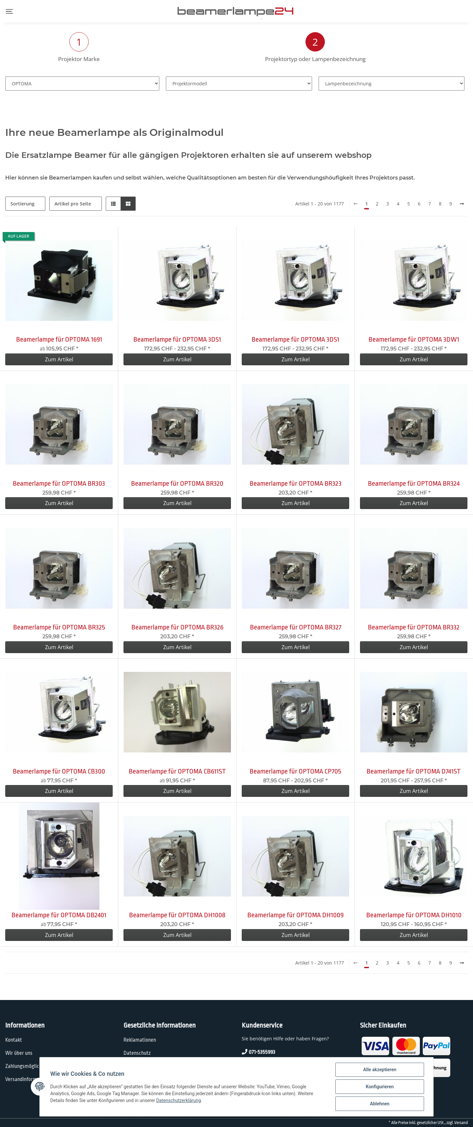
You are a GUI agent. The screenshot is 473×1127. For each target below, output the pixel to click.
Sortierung (22, 204)
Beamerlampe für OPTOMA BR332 (414, 627)
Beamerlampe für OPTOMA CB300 (59, 771)
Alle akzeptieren (379, 1069)
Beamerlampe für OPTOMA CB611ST (177, 771)
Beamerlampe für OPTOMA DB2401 (58, 915)
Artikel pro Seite (73, 204)
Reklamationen (140, 1040)
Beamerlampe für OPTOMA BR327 (295, 627)
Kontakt (13, 1040)
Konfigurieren (380, 1086)
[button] (113, 204)
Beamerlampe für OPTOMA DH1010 (414, 915)
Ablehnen (379, 1103)
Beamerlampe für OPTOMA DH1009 (295, 915)
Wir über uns (19, 1053)
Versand (461, 1122)
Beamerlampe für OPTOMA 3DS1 (177, 339)
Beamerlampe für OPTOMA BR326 (177, 627)
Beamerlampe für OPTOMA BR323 (296, 483)
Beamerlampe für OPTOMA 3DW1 (414, 339)
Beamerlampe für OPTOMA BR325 (59, 627)
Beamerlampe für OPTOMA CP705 (295, 771)
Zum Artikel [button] (59, 359)
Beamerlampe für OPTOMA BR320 (177, 483)
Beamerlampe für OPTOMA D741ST (414, 771)
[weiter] (462, 203)
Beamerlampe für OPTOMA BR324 (414, 483)
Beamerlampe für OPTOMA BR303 (59, 483)
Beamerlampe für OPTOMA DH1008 (177, 915)
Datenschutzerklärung (178, 1100)
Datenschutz (137, 1053)
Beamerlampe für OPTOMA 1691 (59, 339)
